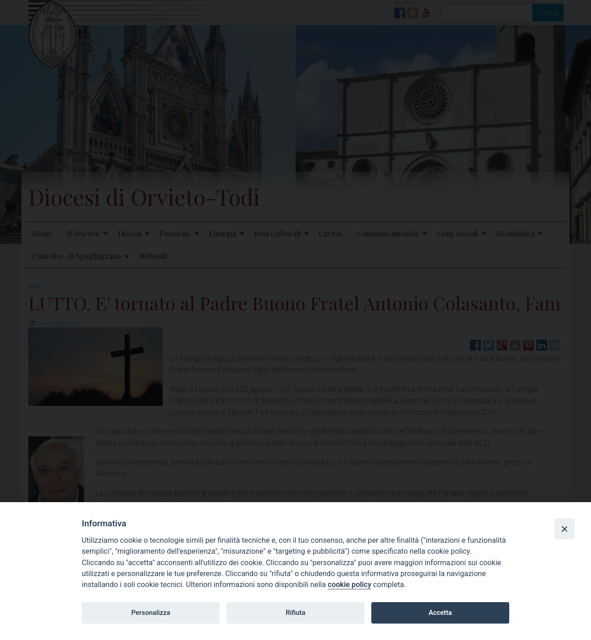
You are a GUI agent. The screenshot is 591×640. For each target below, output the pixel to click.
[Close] (564, 529)
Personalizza (150, 613)
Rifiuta (295, 613)
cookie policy (349, 584)
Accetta (440, 613)
